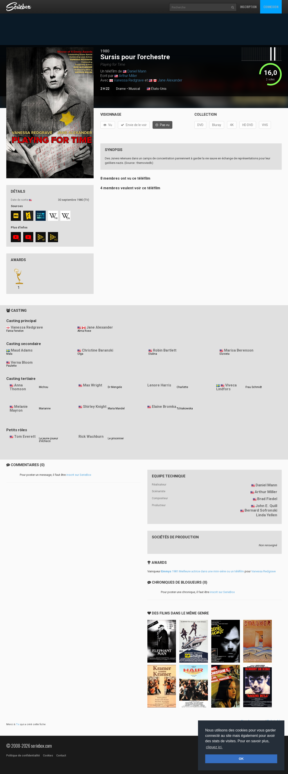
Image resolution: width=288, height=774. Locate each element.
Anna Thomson (18, 387)
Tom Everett (25, 436)
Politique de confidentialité (23, 755)
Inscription (248, 6)
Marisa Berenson (238, 350)
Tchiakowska (185, 408)
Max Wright (92, 385)
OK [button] (241, 758)
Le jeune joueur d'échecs (48, 440)
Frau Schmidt (253, 387)
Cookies (48, 755)
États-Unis (156, 89)
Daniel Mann (136, 71)
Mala (9, 353)
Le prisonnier (116, 438)
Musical (134, 89)
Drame (121, 89)
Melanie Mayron (19, 408)
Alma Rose (84, 330)
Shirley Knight (94, 406)
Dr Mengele (115, 387)
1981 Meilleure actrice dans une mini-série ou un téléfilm (202, 571)
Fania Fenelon (15, 330)
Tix (17, 724)
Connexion (270, 6)
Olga (80, 353)
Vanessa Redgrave (129, 80)
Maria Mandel (116, 408)
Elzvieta (225, 353)
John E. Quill (266, 505)
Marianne (45, 408)
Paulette (11, 365)
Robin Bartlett (164, 350)
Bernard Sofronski (261, 510)
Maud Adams (22, 350)
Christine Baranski (97, 350)
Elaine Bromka (164, 406)
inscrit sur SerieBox (78, 474)
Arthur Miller (128, 76)
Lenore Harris (159, 385)
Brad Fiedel (267, 498)
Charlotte (182, 387)
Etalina (152, 353)
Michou (43, 387)
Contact (61, 755)
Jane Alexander (170, 80)
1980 (104, 51)
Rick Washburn (91, 436)
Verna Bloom (22, 362)
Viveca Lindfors (226, 387)
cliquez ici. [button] (214, 747)
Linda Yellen (266, 515)
